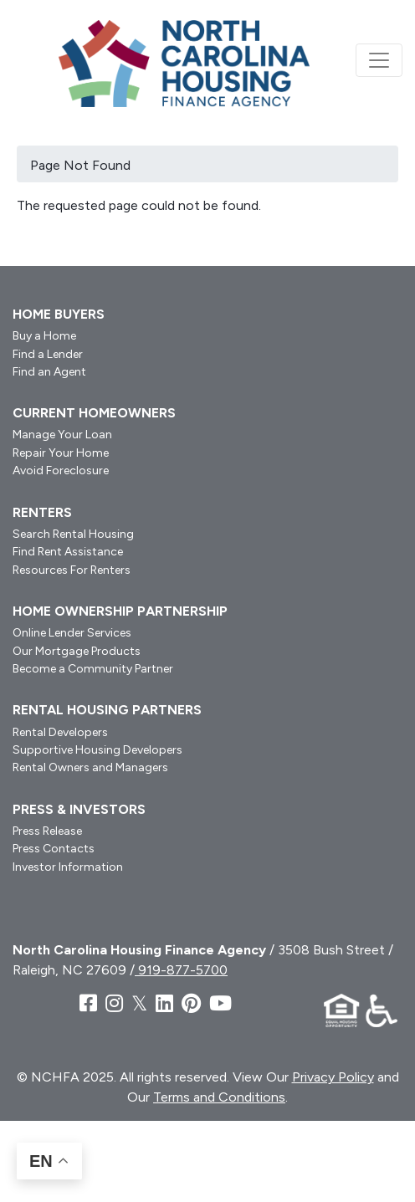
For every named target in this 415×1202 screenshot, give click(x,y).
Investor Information (68, 867)
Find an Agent (49, 372)
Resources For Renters (72, 570)
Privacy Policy (333, 1077)
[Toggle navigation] (379, 60)
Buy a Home (44, 336)
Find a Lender (48, 354)
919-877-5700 (181, 970)
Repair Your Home (61, 453)
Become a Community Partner (93, 669)
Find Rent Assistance (68, 552)
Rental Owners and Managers (90, 767)
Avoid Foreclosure (61, 470)
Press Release (47, 831)
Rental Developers (60, 732)
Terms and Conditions (219, 1097)
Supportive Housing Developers (97, 750)
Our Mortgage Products (77, 651)
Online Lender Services (72, 633)
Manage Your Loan (62, 434)
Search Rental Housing (73, 534)
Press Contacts (54, 848)
